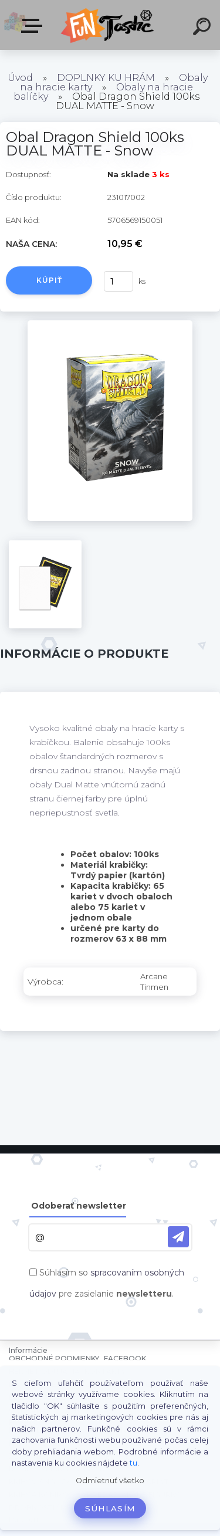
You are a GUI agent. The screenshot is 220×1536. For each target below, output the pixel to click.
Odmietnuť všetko (110, 1480)
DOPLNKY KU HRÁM (106, 77)
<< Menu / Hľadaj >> (34, 26)
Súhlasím (110, 1508)
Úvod (20, 77)
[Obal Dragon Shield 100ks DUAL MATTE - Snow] (110, 324)
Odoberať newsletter (78, 1205)
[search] (203, 28)
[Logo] (109, 25)
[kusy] (116, 281)
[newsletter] (178, 1236)
